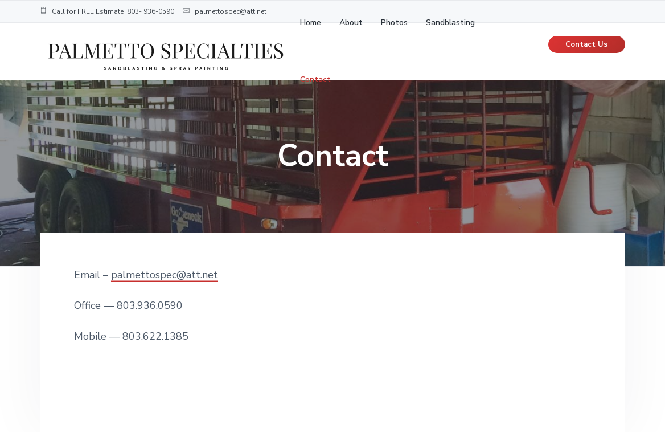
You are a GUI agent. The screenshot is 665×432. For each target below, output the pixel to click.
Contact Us (586, 44)
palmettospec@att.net (164, 275)
